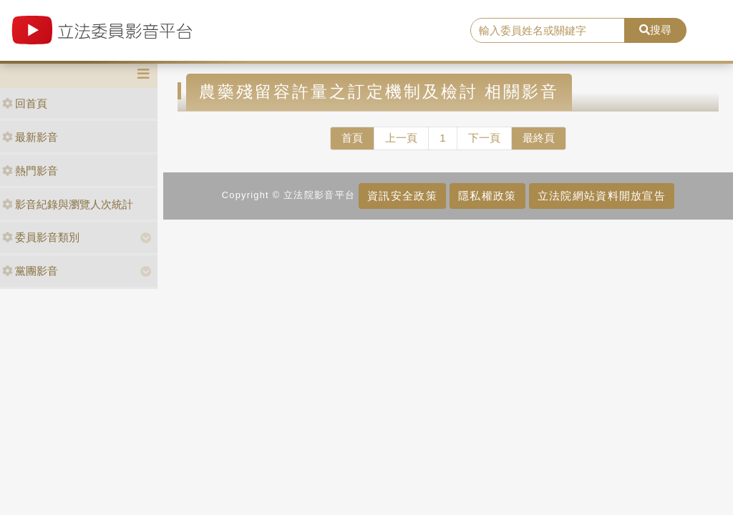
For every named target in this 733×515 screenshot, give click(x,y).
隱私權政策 (487, 196)
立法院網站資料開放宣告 (602, 196)
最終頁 (539, 138)
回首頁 (24, 103)
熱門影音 (30, 171)
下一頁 (484, 138)
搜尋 (655, 30)
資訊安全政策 (402, 196)
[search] (547, 31)
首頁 (352, 138)
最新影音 (30, 137)
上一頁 (401, 138)
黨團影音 (30, 271)
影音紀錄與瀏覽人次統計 (67, 204)
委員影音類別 (40, 237)
